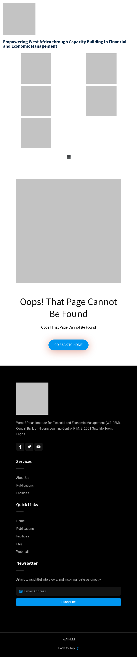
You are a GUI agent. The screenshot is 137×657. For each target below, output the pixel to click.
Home (20, 521)
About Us (22, 478)
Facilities (22, 493)
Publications (25, 485)
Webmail (22, 552)
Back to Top (68, 648)
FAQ (19, 544)
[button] (68, 157)
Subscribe (68, 602)
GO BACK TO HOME (68, 345)
